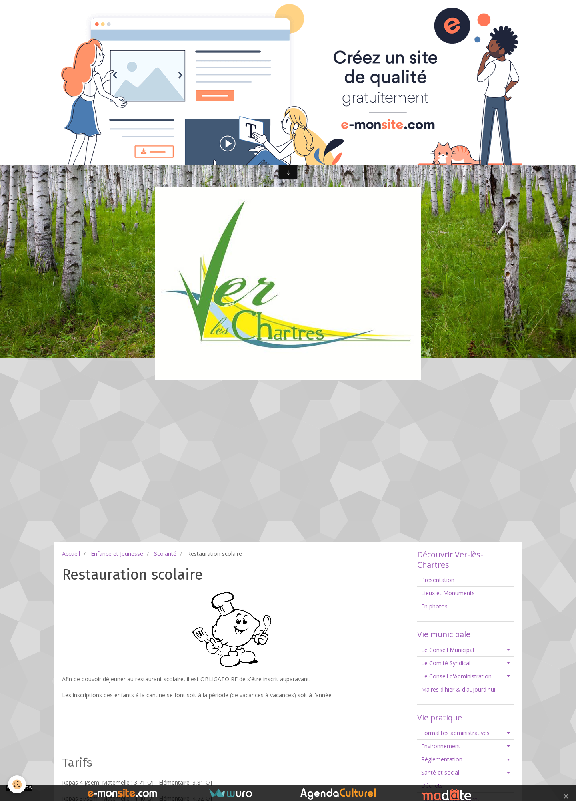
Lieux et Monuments (448, 593)
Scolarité (165, 553)
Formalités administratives (455, 733)
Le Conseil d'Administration (456, 676)
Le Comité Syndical (445, 663)
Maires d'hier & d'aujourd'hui (458, 689)
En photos (434, 606)
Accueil (71, 553)
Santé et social (440, 772)
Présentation (437, 580)
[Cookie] (17, 784)
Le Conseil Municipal (447, 650)
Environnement (440, 746)
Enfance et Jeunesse (117, 553)
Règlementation (441, 759)
